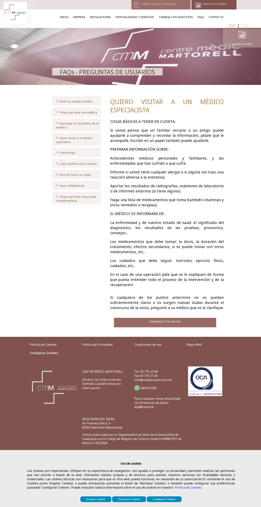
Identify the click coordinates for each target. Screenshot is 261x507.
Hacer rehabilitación (70, 185)
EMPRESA (79, 17)
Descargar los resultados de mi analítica (77, 124)
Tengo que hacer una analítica (76, 112)
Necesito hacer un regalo (73, 174)
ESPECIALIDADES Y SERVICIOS (134, 17)
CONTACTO (216, 17)
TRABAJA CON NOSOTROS (176, 17)
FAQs (200, 17)
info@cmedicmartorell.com (153, 380)
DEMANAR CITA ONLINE (165, 321)
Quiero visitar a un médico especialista (74, 139)
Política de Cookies (188, 487)
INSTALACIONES (100, 17)
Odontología (65, 152)
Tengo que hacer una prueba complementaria (76, 198)
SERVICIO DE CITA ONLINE (214, 4)
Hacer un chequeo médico (74, 101)
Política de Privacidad (97, 344)
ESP (232, 25)
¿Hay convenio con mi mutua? (76, 163)
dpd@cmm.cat (144, 407)
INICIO (64, 17)
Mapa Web (194, 344)
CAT (244, 25)
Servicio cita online (242, 44)
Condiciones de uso (148, 344)
